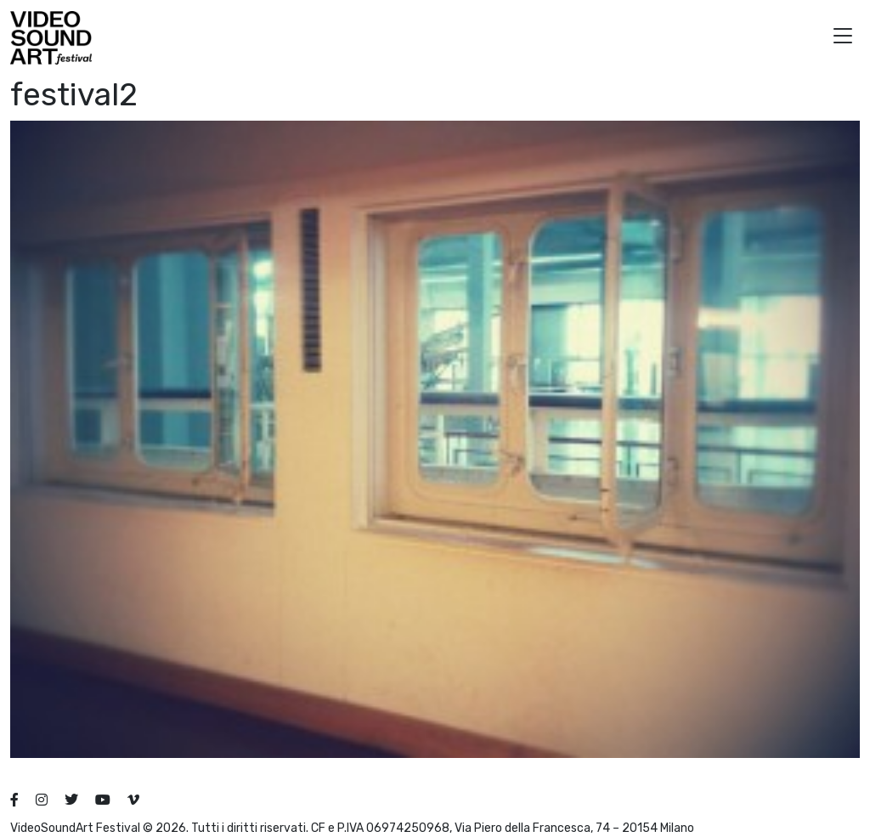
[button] (843, 37)
